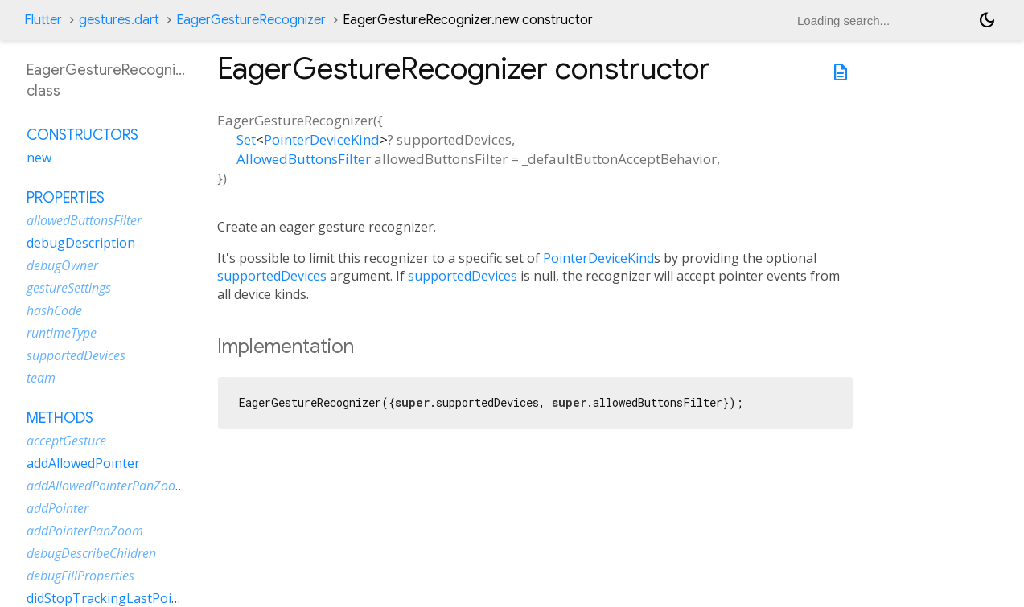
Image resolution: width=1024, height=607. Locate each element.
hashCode (54, 310)
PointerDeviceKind (322, 139)
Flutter (43, 20)
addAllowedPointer (83, 463)
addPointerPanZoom (85, 530)
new (39, 157)
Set (246, 139)
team (41, 378)
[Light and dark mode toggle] (987, 20)
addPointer (57, 508)
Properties (66, 198)
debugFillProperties (80, 575)
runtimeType (62, 333)
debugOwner (62, 265)
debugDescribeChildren (91, 553)
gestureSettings (69, 288)
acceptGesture (66, 440)
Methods (60, 418)
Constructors (82, 135)
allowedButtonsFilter (84, 220)
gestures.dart (119, 20)
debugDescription (81, 243)
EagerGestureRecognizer (251, 20)
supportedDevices (272, 276)
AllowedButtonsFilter (303, 159)
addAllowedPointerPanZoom (107, 485)
